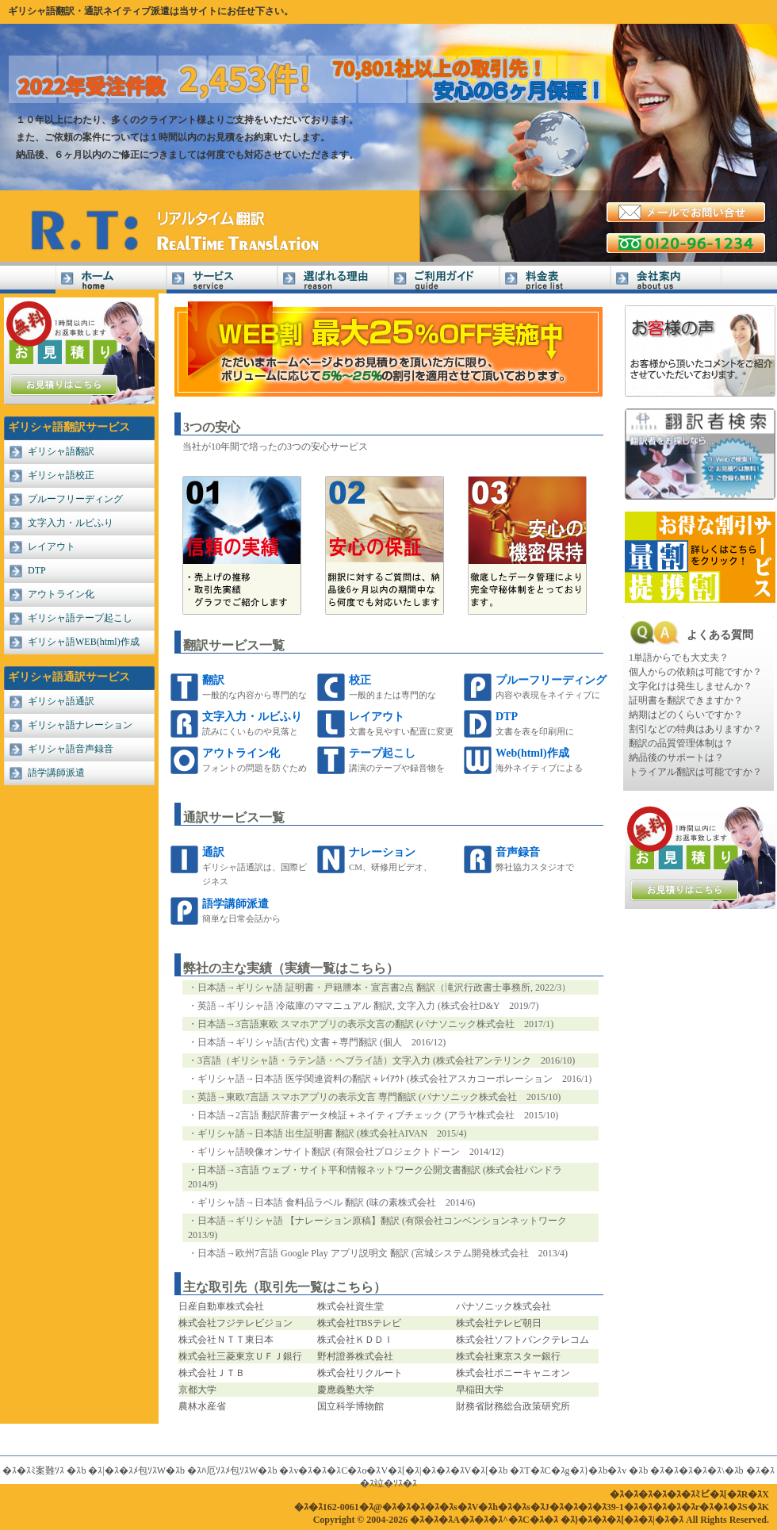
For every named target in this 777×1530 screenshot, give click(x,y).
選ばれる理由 (333, 279)
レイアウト (51, 546)
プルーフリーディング (75, 498)
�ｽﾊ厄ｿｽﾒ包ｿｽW (222, 1470)
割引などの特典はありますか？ (695, 728)
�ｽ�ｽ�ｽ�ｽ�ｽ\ (687, 1470)
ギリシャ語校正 (61, 475)
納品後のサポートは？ (676, 757)
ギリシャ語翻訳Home (111, 279)
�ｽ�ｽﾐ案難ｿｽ (33, 1470)
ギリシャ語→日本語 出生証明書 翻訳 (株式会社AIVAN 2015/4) (331, 1133)
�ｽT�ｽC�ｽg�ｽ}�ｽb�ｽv (568, 1470)
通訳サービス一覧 (234, 817)
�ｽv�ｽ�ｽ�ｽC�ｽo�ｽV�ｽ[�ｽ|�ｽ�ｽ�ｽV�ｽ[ (383, 1470)
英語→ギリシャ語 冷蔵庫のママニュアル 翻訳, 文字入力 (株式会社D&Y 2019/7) (368, 1005)
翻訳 (213, 680)
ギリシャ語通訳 (61, 701)
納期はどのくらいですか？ (686, 714)
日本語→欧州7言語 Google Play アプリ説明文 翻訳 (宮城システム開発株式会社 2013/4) (382, 1253)
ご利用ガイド (444, 279)
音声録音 (518, 852)
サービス (222, 279)
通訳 (213, 852)
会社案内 (666, 279)
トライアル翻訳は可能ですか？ (695, 771)
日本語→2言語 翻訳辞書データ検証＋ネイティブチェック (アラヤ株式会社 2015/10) (377, 1115)
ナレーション (382, 852)
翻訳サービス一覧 (234, 645)
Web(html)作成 (532, 753)
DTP (37, 570)
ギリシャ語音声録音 (70, 748)
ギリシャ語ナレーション (80, 724)
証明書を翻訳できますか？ (686, 700)
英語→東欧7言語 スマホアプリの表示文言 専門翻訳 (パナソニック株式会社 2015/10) (379, 1096)
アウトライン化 (61, 594)
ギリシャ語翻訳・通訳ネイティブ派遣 (89, 11)
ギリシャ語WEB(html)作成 (84, 641)
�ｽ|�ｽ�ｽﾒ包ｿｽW (127, 1470)
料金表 (555, 279)
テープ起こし (382, 753)
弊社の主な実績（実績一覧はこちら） (291, 968)
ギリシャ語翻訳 (61, 451)
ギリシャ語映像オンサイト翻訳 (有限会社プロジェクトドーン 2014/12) (350, 1151)
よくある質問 (720, 635)
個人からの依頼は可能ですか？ (695, 671)
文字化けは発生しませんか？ (690, 686)
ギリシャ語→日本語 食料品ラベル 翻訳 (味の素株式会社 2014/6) (336, 1202)
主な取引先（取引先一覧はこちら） (284, 1287)
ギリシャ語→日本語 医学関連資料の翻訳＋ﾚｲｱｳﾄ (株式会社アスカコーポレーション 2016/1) (394, 1078)
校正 (360, 680)
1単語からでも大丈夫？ (679, 657)
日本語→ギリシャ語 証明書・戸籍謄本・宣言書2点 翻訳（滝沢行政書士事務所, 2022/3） (384, 987)
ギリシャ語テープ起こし (80, 617)
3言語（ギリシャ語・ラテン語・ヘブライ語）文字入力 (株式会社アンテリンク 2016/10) (386, 1060)
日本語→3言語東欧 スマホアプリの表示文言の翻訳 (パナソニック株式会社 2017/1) (375, 1024)
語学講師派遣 (56, 772)
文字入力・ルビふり (70, 522)
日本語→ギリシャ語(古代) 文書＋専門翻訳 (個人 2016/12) (321, 1042)
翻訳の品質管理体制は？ (681, 743)
